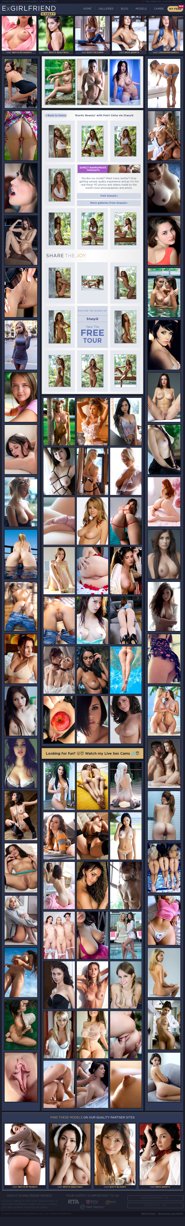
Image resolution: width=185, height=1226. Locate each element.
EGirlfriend (28, 9)
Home (90, 8)
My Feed (174, 9)
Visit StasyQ (109, 195)
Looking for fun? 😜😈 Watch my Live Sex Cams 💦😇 (93, 757)
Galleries (107, 8)
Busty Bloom (45, 2)
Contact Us (155, 1213)
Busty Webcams (174, 2)
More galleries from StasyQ (109, 203)
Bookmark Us (155, 1204)
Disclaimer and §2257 (170, 1223)
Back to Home (56, 115)
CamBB (158, 8)
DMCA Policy (147, 1223)
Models (141, 8)
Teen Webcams (155, 2)
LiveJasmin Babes (26, 2)
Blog (125, 8)
